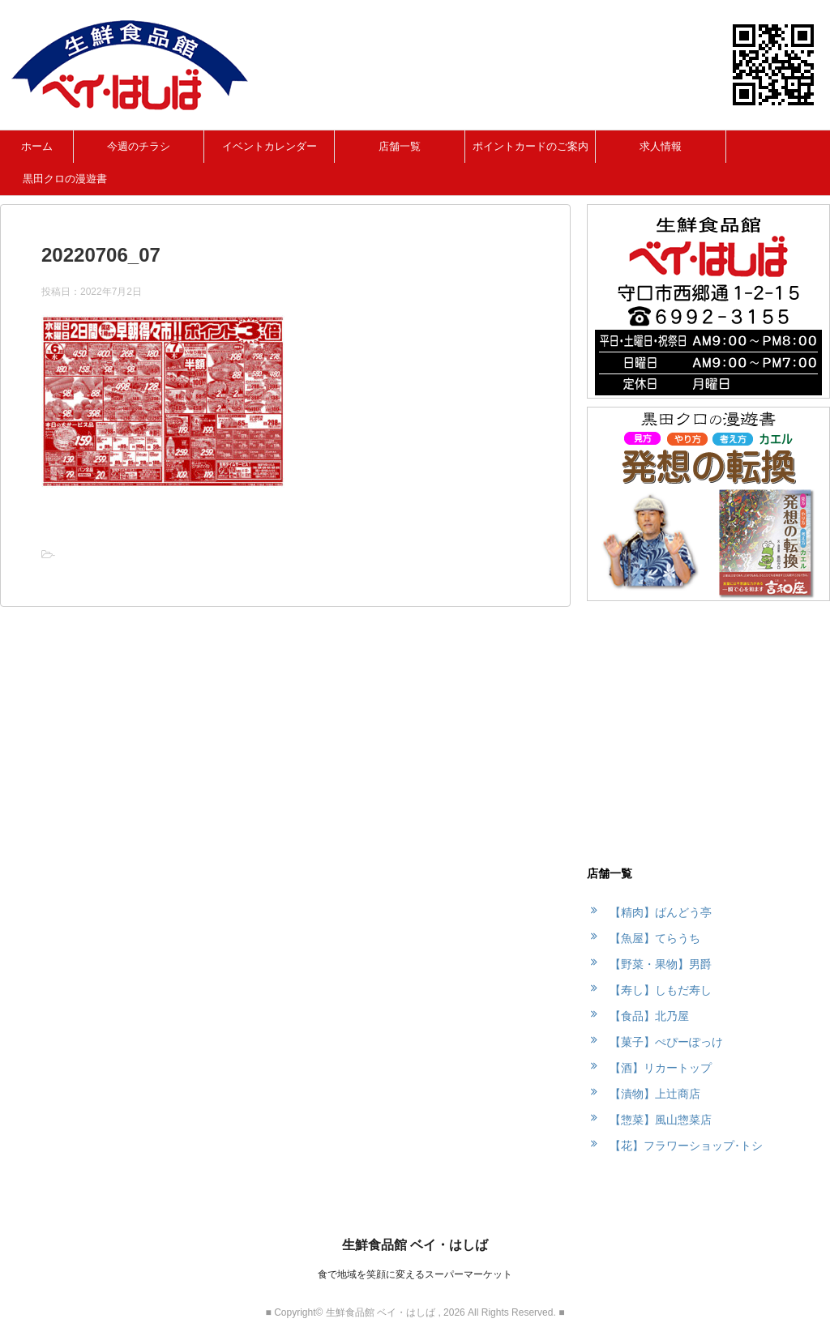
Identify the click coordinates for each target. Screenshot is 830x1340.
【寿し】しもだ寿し (661, 990)
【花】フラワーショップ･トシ (686, 1145)
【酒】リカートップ (661, 1067)
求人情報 (661, 146)
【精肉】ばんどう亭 (661, 912)
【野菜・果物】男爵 (661, 964)
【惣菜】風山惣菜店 (661, 1119)
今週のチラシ (138, 146)
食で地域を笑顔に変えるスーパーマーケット (415, 1274)
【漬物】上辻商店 (655, 1093)
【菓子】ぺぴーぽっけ (666, 1041)
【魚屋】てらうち (655, 938)
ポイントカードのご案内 (530, 146)
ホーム (37, 146)
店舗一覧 (400, 146)
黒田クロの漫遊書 (65, 179)
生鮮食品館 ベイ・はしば (415, 1245)
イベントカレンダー (269, 146)
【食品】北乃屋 (649, 1015)
